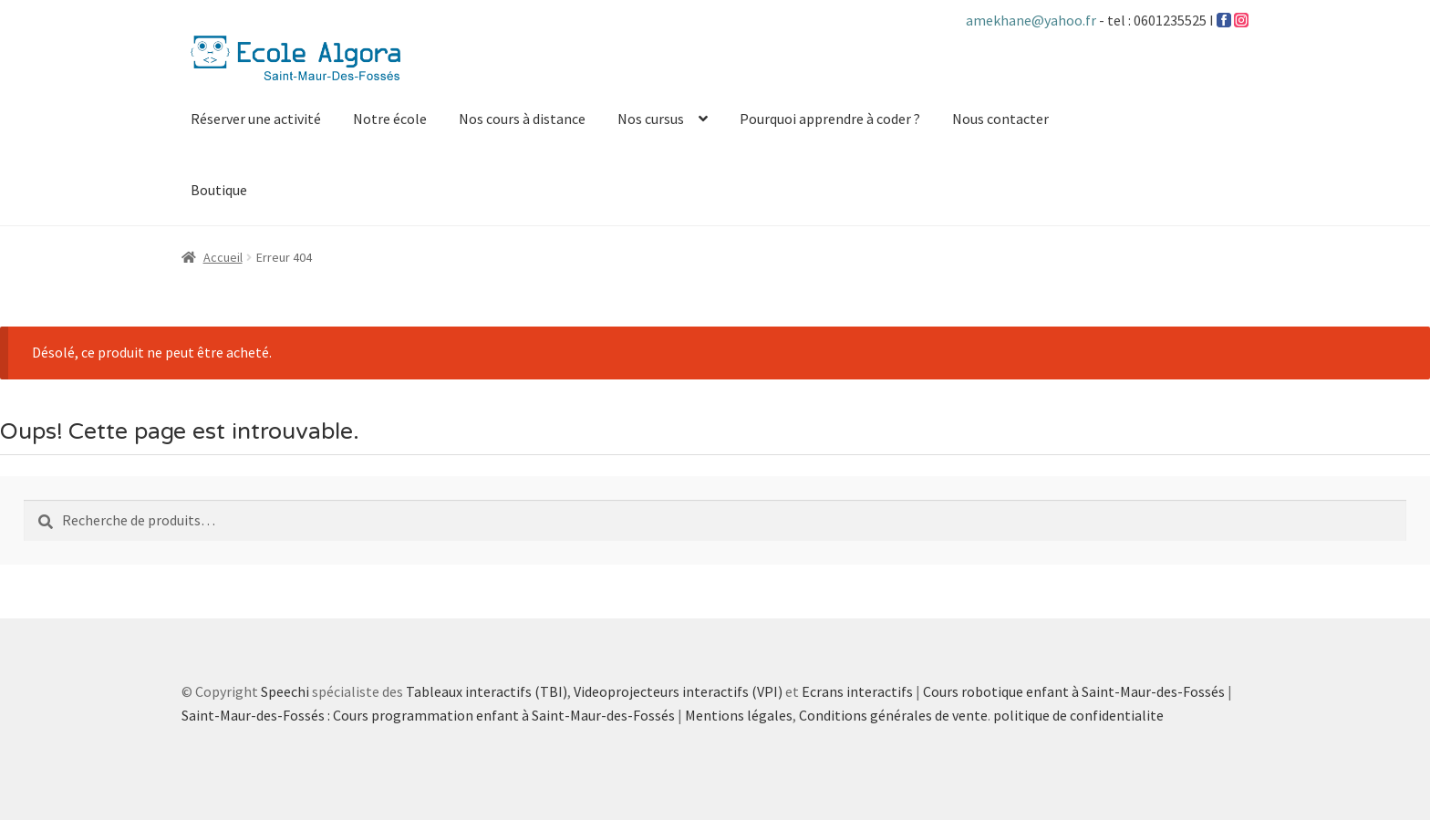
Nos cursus (650, 118)
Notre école (390, 118)
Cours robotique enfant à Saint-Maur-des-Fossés (1074, 691)
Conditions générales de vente (893, 715)
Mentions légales (739, 715)
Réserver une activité (256, 118)
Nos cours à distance (522, 118)
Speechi (285, 691)
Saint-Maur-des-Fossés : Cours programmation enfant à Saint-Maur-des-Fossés (428, 715)
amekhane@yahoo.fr (1032, 20)
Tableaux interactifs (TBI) (486, 691)
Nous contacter (1000, 118)
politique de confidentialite (1078, 715)
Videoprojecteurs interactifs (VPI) (678, 691)
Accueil (223, 257)
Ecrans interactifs (857, 691)
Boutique (219, 190)
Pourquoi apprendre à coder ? (830, 118)
